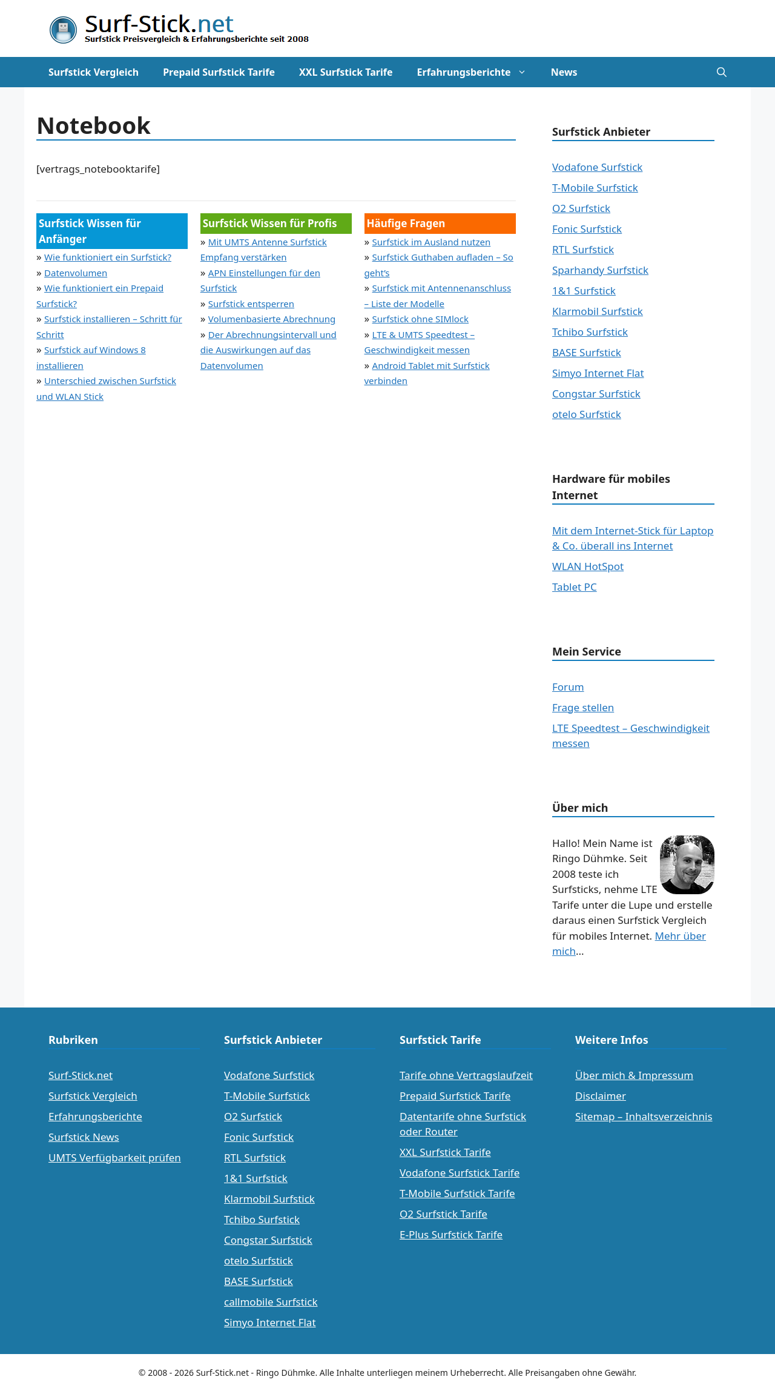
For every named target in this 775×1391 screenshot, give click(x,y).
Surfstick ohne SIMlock (420, 319)
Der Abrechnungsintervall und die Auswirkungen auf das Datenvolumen (268, 349)
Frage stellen (583, 707)
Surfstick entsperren (251, 303)
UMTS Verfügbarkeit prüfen (114, 1157)
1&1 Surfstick (584, 290)
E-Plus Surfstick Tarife (451, 1234)
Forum (568, 687)
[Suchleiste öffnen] (722, 72)
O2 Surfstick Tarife (443, 1214)
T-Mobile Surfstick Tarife (457, 1193)
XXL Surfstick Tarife (345, 72)
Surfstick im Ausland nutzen (431, 242)
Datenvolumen (75, 273)
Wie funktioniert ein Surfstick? (107, 257)
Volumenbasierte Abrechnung (271, 319)
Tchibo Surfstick (590, 332)
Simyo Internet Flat (598, 373)
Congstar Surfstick (596, 393)
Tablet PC (574, 587)
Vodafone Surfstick (597, 167)
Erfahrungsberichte (478, 72)
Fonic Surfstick (587, 229)
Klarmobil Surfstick (597, 311)
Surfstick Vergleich (93, 72)
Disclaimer (600, 1096)
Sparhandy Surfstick (600, 270)
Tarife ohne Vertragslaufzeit (466, 1075)
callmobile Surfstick (271, 1302)
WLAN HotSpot (588, 566)
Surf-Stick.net (80, 1075)
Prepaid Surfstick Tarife (219, 72)
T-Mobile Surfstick (595, 187)
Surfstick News (83, 1137)
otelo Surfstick (586, 414)
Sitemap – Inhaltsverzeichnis (644, 1116)
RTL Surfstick (583, 249)
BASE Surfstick (586, 352)
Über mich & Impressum (634, 1075)
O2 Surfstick (581, 208)
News (564, 72)
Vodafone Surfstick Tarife (459, 1173)
